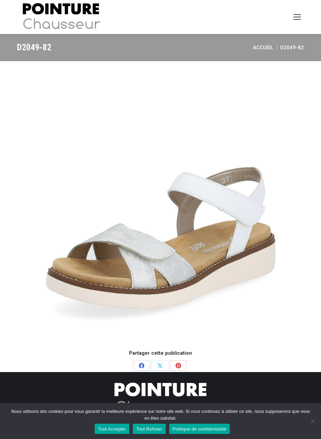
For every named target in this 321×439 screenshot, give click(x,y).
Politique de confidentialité (199, 429)
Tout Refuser (149, 429)
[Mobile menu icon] (297, 17)
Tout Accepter (112, 429)
